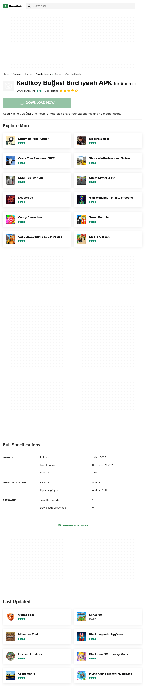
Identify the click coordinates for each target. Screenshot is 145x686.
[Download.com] (13, 6)
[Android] (17, 74)
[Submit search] (29, 6)
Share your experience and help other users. (92, 114)
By (26, 90)
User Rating (61, 90)
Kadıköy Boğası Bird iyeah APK (76, 83)
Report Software (72, 525)
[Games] (28, 74)
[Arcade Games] (43, 74)
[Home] (6, 74)
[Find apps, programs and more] (80, 6)
